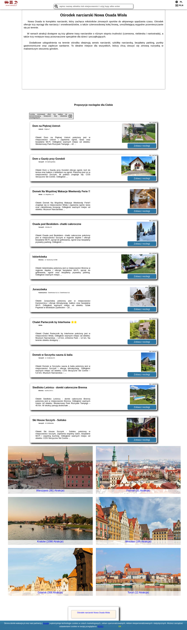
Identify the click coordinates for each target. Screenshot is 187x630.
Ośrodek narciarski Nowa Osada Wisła (93, 613)
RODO (100, 626)
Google (46, 623)
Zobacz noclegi (142, 145)
